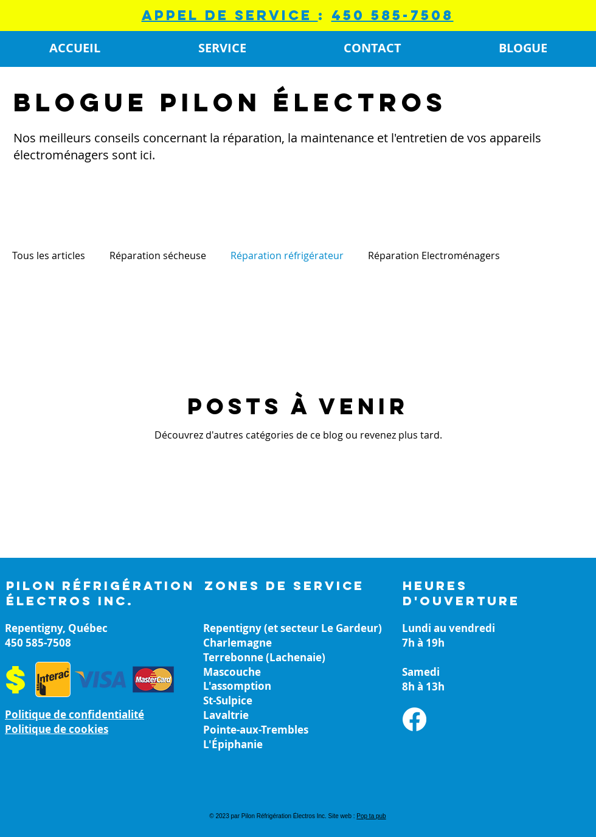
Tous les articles (48, 255)
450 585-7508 (392, 15)
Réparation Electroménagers (434, 255)
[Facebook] (414, 719)
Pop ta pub (371, 816)
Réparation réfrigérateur (287, 255)
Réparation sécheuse (157, 255)
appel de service (230, 15)
